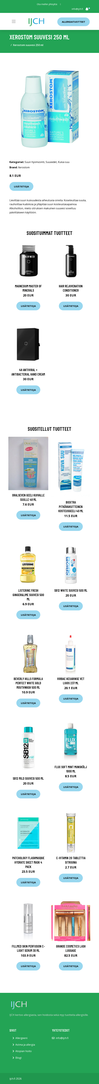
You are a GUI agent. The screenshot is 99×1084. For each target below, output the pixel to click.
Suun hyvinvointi (34, 162)
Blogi (18, 1057)
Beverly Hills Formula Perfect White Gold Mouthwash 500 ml (28, 683)
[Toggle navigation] (13, 21)
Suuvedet (51, 162)
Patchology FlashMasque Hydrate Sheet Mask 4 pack (28, 862)
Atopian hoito (23, 1051)
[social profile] (60, 4)
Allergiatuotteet (73, 21)
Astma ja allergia (25, 1044)
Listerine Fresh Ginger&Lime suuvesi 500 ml (28, 594)
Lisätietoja (21, 186)
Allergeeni (21, 1038)
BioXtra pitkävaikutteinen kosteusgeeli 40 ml (70, 506)
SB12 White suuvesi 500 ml (70, 590)
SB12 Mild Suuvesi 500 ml (28, 778)
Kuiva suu (63, 162)
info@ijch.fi (77, 8)
